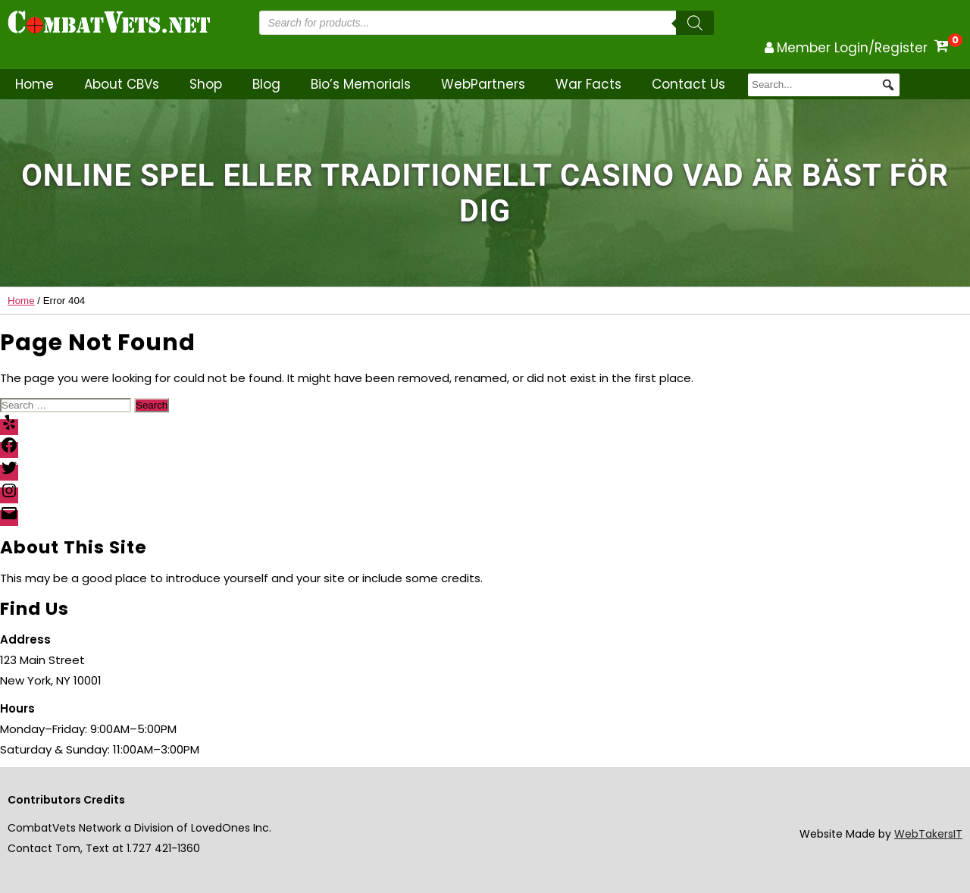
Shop (205, 84)
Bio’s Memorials (361, 84)
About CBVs (121, 84)
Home (34, 84)
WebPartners (483, 84)
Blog (266, 84)
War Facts (588, 84)
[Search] (695, 23)
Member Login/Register (852, 48)
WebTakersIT (928, 833)
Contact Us (688, 84)
